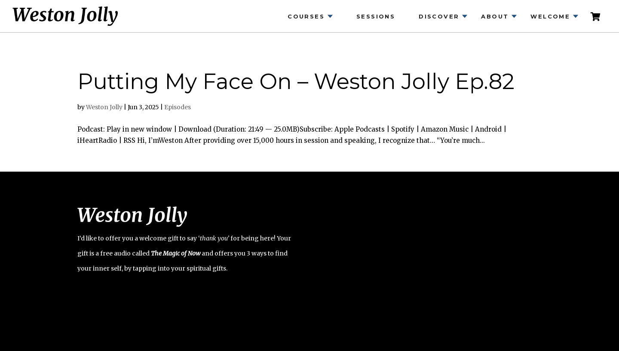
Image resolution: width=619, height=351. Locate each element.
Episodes (177, 107)
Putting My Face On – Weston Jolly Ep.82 (296, 81)
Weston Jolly (104, 107)
